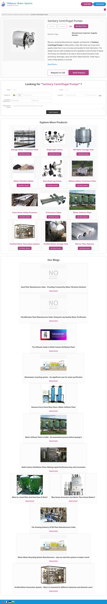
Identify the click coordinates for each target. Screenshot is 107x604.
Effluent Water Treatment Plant (82, 181)
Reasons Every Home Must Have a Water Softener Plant (53, 407)
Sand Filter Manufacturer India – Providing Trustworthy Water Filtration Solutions (53, 287)
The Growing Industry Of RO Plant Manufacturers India (53, 527)
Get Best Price (81, 26)
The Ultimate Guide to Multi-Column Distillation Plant (53, 347)
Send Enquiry (79, 72)
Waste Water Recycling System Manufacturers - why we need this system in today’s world (53, 557)
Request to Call (58, 72)
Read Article (53, 291)
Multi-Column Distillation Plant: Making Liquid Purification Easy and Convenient (53, 467)
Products (10, 14)
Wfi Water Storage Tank (83, 149)
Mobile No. (7, 95)
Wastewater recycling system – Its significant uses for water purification (53, 377)
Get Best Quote (24, 154)
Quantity (60, 95)
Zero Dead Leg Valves (52, 181)
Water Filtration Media (23, 181)
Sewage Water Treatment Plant (24, 149)
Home (4, 14)
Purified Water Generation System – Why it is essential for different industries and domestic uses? (53, 587)
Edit (70, 26)
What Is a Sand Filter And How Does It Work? (30, 497)
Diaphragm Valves (54, 149)
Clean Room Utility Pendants (24, 212)
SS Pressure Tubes (53, 212)
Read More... (53, 64)
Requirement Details (7, 106)
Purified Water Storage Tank (56, 244)
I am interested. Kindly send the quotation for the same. (58, 106)
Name (9, 90)
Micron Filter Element (84, 244)
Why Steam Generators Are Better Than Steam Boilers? (73, 497)
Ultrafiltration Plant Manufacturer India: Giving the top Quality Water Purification (53, 317)
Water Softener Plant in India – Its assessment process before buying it (53, 437)
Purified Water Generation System (25, 244)
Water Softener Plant (82, 212)
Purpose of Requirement (7, 100)
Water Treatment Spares (21, 14)
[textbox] (62, 26)
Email (61, 90)
